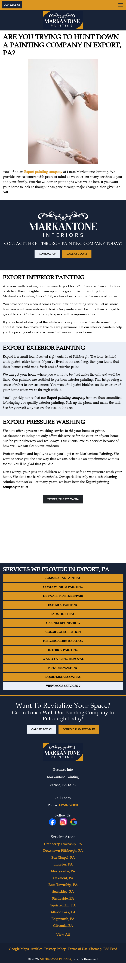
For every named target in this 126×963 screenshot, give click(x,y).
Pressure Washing (63, 668)
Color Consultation (63, 632)
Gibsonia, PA (63, 926)
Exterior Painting (63, 605)
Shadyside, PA (63, 898)
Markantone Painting (56, 959)
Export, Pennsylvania (63, 499)
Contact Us (12, 4)
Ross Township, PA (63, 885)
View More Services (63, 686)
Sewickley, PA (63, 892)
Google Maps (19, 949)
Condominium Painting (63, 587)
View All (63, 934)
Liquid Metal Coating (63, 677)
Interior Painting (63, 650)
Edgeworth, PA (63, 919)
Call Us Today (77, 253)
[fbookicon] (52, 822)
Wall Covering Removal (63, 659)
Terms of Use (77, 949)
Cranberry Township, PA (63, 844)
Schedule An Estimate (79, 729)
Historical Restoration (63, 641)
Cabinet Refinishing (63, 623)
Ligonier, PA (63, 864)
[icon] (63, 822)
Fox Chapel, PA (63, 857)
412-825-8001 (68, 805)
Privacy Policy (55, 949)
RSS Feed (110, 949)
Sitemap (95, 949)
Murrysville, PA (63, 871)
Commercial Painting (63, 578)
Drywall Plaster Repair (63, 596)
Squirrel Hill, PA (63, 905)
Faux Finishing (63, 614)
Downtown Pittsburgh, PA (63, 851)
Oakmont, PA (63, 878)
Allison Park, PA (63, 912)
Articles (36, 949)
